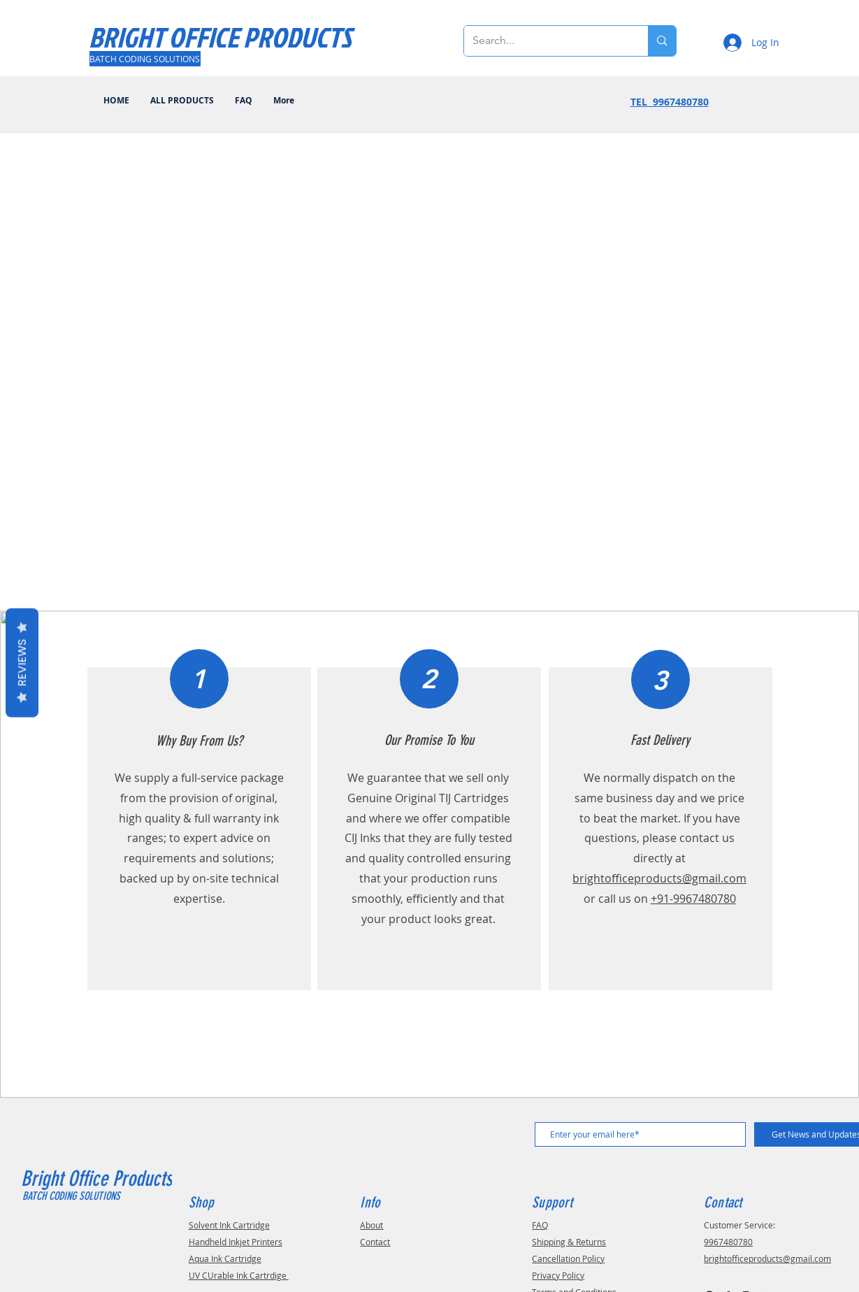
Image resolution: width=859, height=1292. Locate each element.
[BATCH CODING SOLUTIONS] (145, 58)
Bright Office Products (99, 1178)
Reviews (22, 662)
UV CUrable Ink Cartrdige (239, 1275)
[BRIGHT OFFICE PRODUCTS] (220, 37)
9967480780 (728, 1241)
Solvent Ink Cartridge (229, 1225)
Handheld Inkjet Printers (235, 1241)
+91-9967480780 (693, 898)
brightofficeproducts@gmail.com (659, 878)
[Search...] (545, 41)
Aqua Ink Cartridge (225, 1258)
